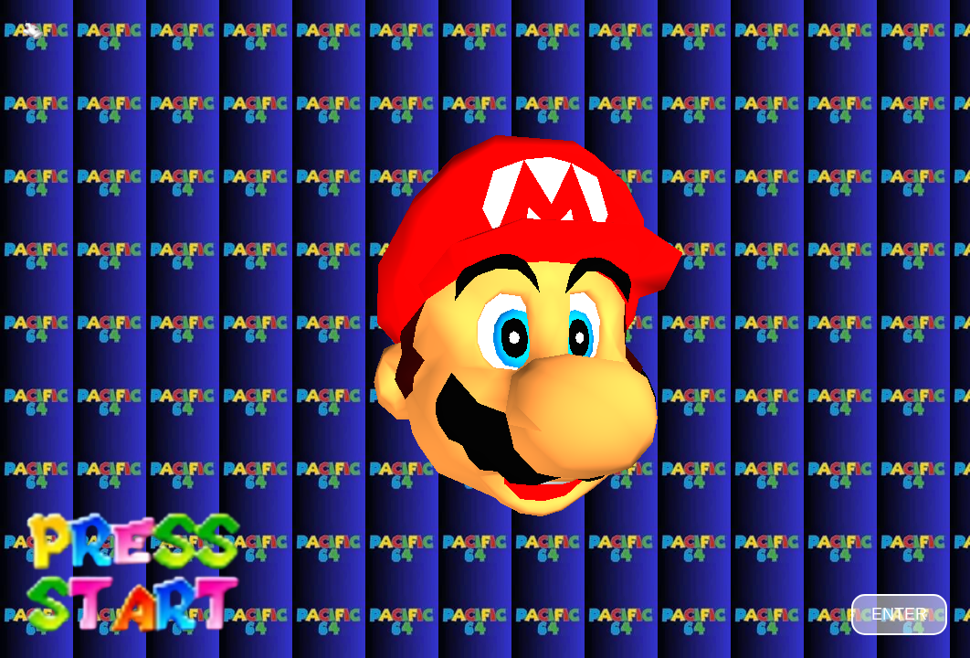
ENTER (899, 614)
